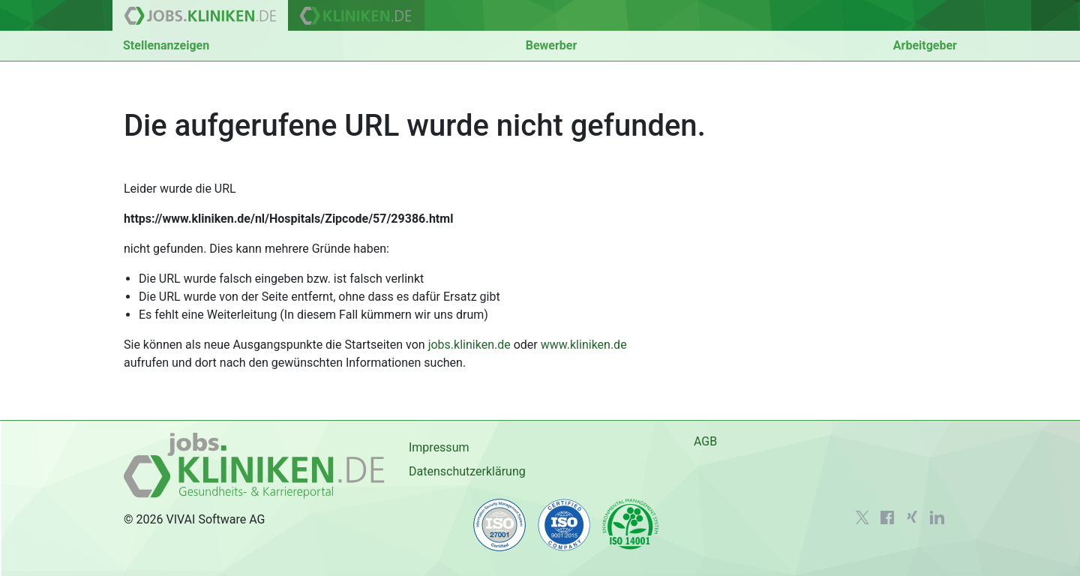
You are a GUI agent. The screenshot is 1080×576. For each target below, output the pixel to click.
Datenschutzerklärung (467, 471)
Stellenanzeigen (166, 45)
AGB (705, 441)
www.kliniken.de (584, 345)
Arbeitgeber (925, 45)
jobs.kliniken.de (469, 345)
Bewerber (552, 45)
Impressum (439, 447)
